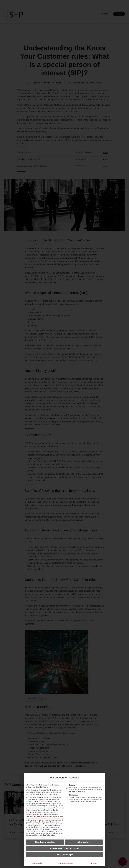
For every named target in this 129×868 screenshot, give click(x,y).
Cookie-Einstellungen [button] (64, 855)
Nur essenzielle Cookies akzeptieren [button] (64, 848)
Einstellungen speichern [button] (45, 842)
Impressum (93, 863)
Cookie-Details (37, 863)
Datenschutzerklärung (33, 814)
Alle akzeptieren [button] (83, 842)
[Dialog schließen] (103, 775)
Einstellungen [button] (40, 816)
